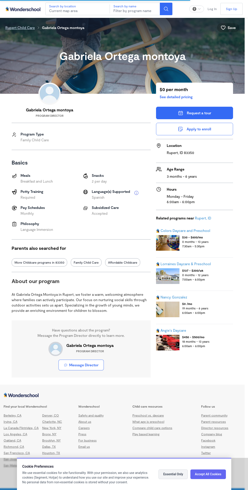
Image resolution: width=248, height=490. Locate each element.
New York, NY (51, 428)
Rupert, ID (203, 218)
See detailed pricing (176, 97)
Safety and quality (91, 415)
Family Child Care (86, 262)
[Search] (166, 9)
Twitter (206, 453)
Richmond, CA (14, 446)
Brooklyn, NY (51, 440)
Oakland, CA (12, 440)
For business (87, 440)
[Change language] (196, 9)
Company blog (211, 434)
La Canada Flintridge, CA (21, 428)
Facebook (208, 440)
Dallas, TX (49, 446)
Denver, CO (50, 415)
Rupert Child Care (20, 27)
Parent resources (213, 421)
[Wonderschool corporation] (122, 395)
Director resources (214, 428)
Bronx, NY (49, 434)
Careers (84, 428)
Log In (212, 9)
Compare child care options (152, 428)
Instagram (208, 446)
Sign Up (231, 9)
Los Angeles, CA (15, 434)
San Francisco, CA (17, 453)
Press (82, 434)
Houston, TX (51, 453)
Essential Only (173, 474)
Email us (84, 446)
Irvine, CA (10, 421)
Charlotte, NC (52, 421)
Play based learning (146, 434)
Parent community (214, 415)
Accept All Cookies (208, 474)
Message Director (81, 365)
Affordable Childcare (122, 262)
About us (84, 421)
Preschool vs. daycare (148, 415)
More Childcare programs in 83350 (39, 262)
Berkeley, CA (12, 415)
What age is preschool (148, 421)
